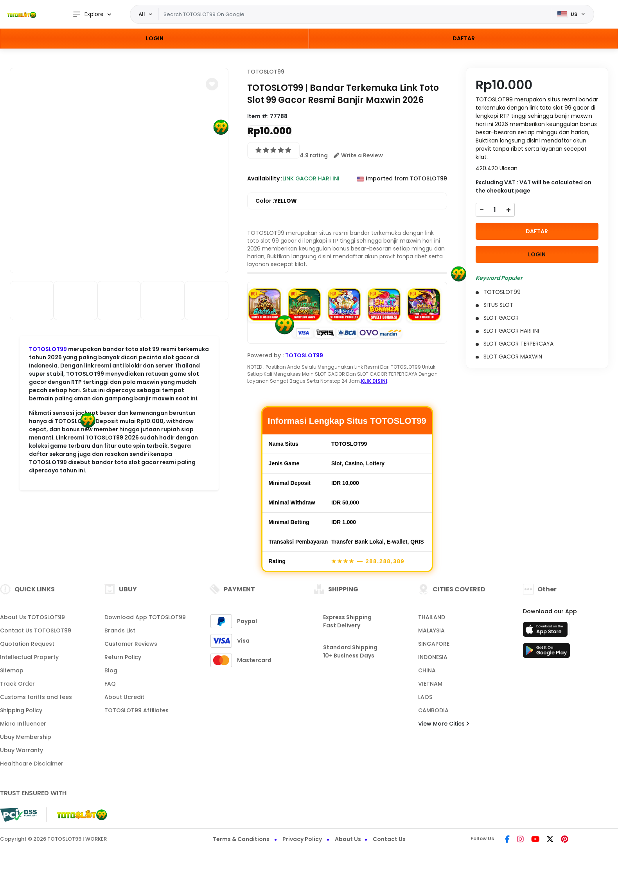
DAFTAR (464, 38)
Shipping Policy (21, 710)
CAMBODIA (433, 710)
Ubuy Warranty (21, 750)
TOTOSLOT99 (265, 72)
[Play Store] (546, 653)
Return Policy (122, 657)
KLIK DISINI (374, 381)
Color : (276, 201)
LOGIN (154, 38)
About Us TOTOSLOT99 (32, 617)
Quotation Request (27, 644)
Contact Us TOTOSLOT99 (35, 630)
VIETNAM (430, 684)
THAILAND (431, 617)
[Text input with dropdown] (354, 14)
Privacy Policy (302, 839)
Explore (88, 14)
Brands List (119, 630)
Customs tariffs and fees (36, 697)
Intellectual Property (29, 657)
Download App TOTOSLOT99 (145, 617)
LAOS (425, 697)
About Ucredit (124, 697)
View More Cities (443, 724)
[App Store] (546, 631)
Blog (110, 670)
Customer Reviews (130, 644)
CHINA (427, 670)
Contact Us (389, 839)
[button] (212, 84)
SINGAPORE (433, 644)
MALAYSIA (431, 630)
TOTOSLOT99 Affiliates (136, 710)
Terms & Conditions (241, 839)
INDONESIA (432, 657)
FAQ (110, 684)
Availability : (264, 178)
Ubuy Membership (25, 737)
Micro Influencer (23, 724)
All (142, 14)
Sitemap (11, 670)
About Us (348, 839)
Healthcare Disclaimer (31, 763)
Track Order (17, 684)
